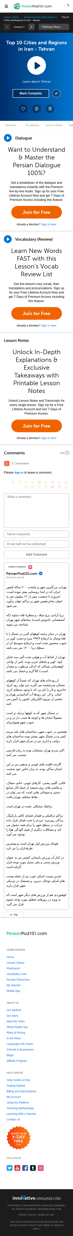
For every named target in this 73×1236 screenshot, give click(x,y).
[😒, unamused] (32, 482)
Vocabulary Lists (16, 974)
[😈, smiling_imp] (52, 487)
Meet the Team (16, 1021)
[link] (31, 27)
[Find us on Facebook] (25, 1168)
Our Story (12, 1015)
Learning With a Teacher (21, 1113)
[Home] (33, 9)
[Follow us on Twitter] (10, 1168)
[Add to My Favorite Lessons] (23, 109)
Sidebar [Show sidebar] (54, 27)
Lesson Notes (54, 125)
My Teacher (14, 985)
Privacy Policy (27, 1215)
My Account (14, 1096)
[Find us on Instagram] (41, 1168)
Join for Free (36, 212)
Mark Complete (31, 93)
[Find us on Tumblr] (33, 1168)
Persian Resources (18, 979)
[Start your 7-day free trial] (19, 1138)
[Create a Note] (36, 109)
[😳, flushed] (19, 482)
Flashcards (13, 968)
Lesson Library (11, 17)
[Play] (8, 239)
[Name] (36, 534)
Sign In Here (48, 224)
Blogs (10, 1055)
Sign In (18, 472)
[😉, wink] (65, 482)
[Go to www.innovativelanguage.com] (37, 1197)
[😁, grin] (26, 482)
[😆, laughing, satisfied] (52, 482)
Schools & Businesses (20, 1049)
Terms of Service (52, 1225)
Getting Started (16, 1085)
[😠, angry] (46, 482)
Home (10, 957)
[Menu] (6, 6)
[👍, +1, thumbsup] (65, 487)
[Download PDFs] (50, 109)
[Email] (36, 544)
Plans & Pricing (16, 1032)
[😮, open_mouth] (46, 487)
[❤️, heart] (59, 487)
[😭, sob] (26, 487)
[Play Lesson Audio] (36, 65)
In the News (14, 1038)
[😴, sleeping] (39, 487)
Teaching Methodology (20, 1108)
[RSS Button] (7, 463)
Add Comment (36, 554)
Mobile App (13, 990)
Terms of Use (46, 1215)
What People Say (17, 1027)
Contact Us (13, 1119)
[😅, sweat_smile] (59, 482)
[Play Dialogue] (8, 138)
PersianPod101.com (49, 1209)
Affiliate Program (17, 1060)
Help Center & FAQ (18, 1080)
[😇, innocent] (32, 487)
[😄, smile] (13, 482)
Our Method (14, 1010)
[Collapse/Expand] (36, 453)
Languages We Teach (20, 1043)
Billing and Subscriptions (21, 1091)
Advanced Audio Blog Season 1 (40, 17)
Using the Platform (18, 1102)
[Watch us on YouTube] (17, 1168)
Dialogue (10, 125)
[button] (67, 6)
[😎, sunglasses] (39, 482)
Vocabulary (32, 125)
